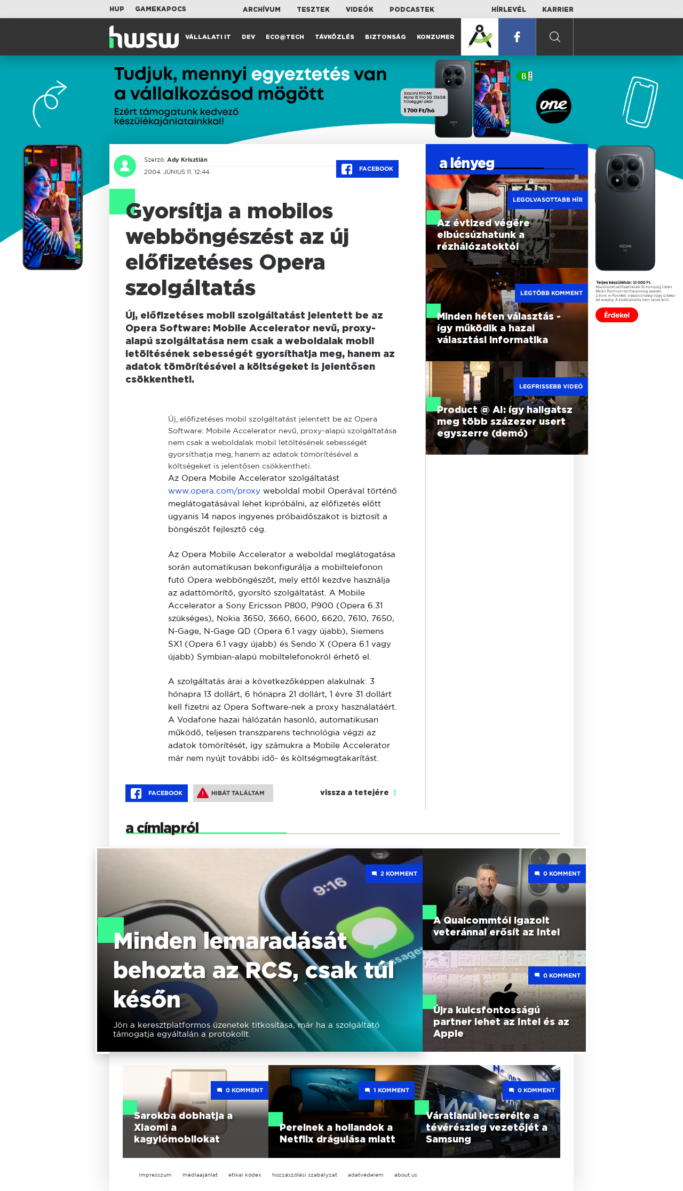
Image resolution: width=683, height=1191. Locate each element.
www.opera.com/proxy (214, 490)
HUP (116, 9)
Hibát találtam (231, 793)
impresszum (155, 1175)
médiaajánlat (200, 1175)
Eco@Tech (285, 37)
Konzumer (436, 37)
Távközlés (334, 37)
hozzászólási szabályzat (304, 1175)
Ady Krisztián (187, 159)
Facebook (367, 169)
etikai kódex (244, 1175)
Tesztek (313, 9)
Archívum (262, 9)
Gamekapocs (160, 9)
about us (405, 1175)
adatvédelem (366, 1175)
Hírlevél (508, 9)
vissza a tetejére (354, 793)
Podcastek (412, 9)
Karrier (558, 9)
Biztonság (385, 37)
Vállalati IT (208, 37)
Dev (248, 37)
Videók (360, 9)
